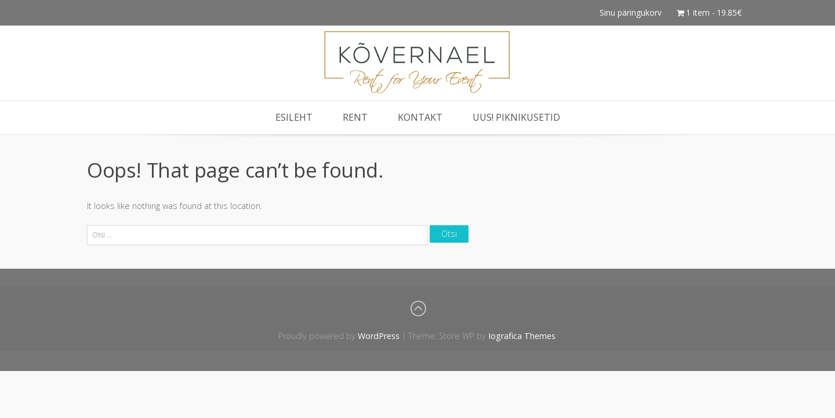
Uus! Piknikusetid (516, 117)
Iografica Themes (522, 335)
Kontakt (420, 117)
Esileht (294, 117)
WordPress (379, 335)
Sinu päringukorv (631, 12)
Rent (355, 117)
